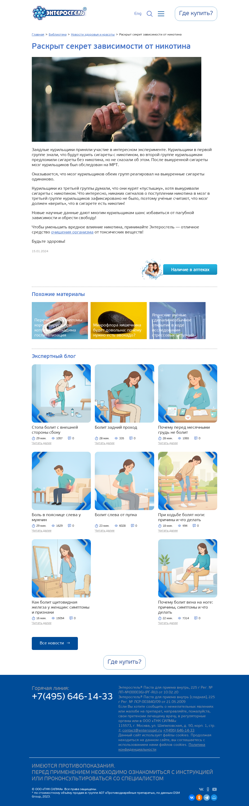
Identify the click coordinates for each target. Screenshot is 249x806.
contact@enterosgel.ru (142, 731)
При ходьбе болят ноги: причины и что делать (181, 517)
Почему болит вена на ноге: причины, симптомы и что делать (185, 607)
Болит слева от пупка (116, 515)
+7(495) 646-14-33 (72, 697)
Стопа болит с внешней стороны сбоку (55, 430)
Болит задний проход (116, 428)
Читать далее (41, 443)
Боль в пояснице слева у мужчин (56, 517)
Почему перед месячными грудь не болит (184, 430)
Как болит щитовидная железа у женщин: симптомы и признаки (60, 607)
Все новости (55, 643)
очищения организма (72, 232)
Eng (137, 14)
